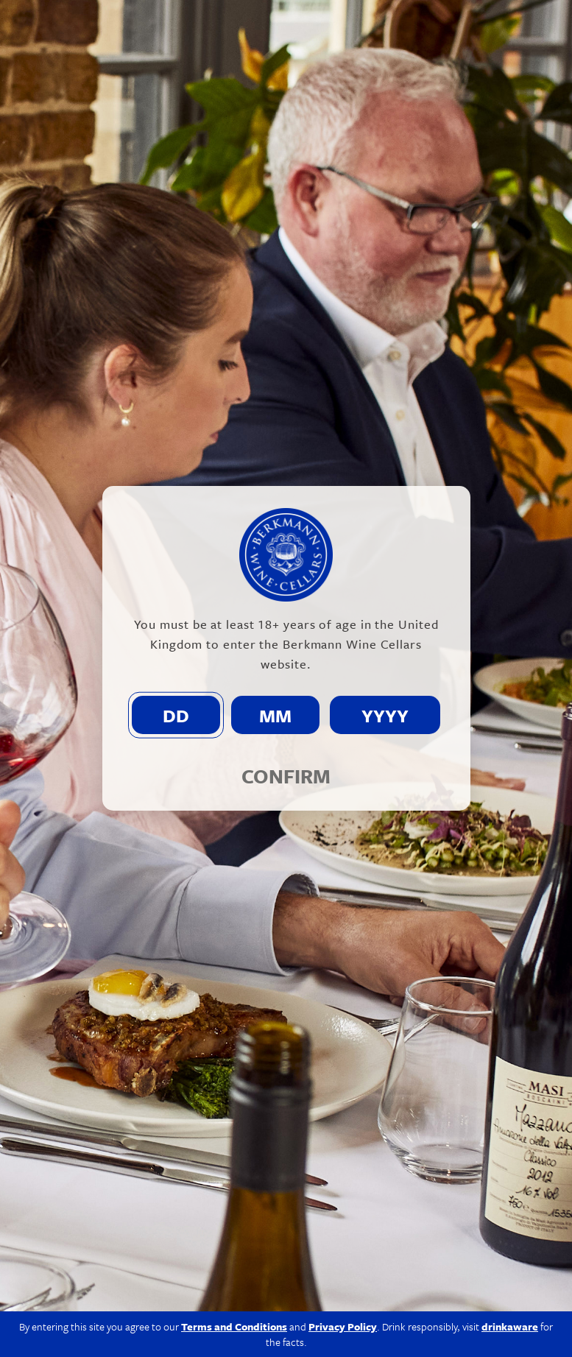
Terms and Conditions (234, 1326)
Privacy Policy (342, 1326)
